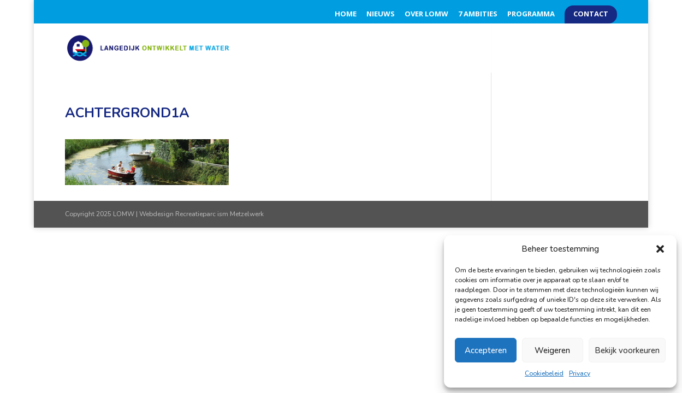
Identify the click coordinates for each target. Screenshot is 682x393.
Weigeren (552, 350)
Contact (590, 14)
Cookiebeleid (544, 373)
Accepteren (486, 350)
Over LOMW (426, 14)
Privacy (579, 373)
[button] (660, 248)
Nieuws (380, 14)
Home (346, 14)
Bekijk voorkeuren (627, 350)
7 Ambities (477, 14)
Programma (531, 14)
